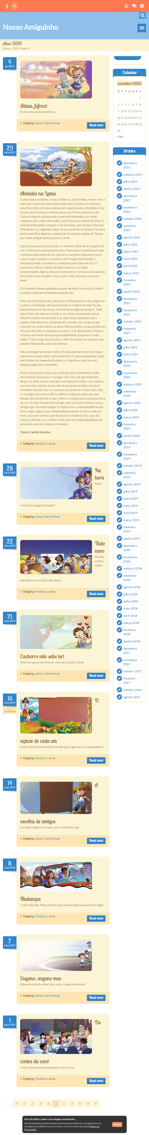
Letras (39, 123)
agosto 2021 (131, 340)
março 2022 (131, 273)
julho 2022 (130, 244)
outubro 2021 (132, 321)
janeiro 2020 (131, 435)
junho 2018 (130, 601)
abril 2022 (130, 266)
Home (6, 48)
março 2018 (131, 622)
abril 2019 (130, 513)
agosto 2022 (131, 237)
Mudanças (30, 899)
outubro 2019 (132, 465)
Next (96, 1104)
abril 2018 (130, 615)
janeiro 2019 (131, 538)
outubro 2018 (132, 568)
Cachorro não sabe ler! (42, 656)
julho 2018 (130, 594)
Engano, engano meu (40, 978)
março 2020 (131, 417)
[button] (7, 6)
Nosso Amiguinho (30, 27)
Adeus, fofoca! (33, 106)
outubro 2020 (132, 384)
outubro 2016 (132, 690)
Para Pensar (52, 123)
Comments (9, 710)
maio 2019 (130, 505)
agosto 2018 (131, 587)
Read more (96, 125)
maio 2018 (130, 608)
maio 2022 (130, 258)
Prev (16, 1104)
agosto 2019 (131, 484)
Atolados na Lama (38, 193)
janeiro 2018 (131, 641)
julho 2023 (130, 181)
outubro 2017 (132, 671)
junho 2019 (130, 498)
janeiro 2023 (131, 188)
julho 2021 (130, 347)
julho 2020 (130, 410)
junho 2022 (130, 251)
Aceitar (117, 1124)
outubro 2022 (132, 218)
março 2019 (131, 520)
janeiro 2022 (131, 291)
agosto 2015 (131, 697)
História (40, 443)
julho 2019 (130, 491)
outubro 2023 (132, 174)
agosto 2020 (131, 403)
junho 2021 (130, 354)
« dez (120, 136)
